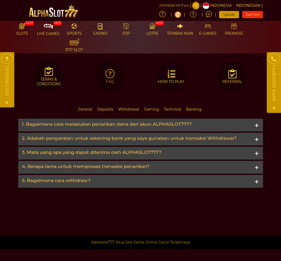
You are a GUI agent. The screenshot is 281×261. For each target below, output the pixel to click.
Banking (193, 109)
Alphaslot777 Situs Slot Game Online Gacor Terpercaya (140, 242)
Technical (172, 109)
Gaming (151, 109)
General (85, 109)
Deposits (105, 109)
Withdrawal (128, 109)
